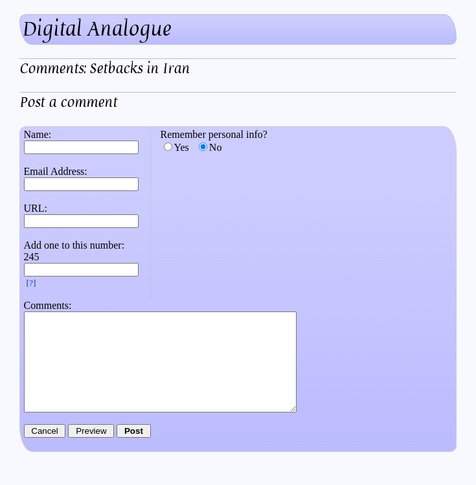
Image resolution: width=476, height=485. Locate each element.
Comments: (48, 305)
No (215, 147)
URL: (35, 208)
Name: (38, 134)
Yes (181, 147)
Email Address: (55, 171)
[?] (31, 283)
